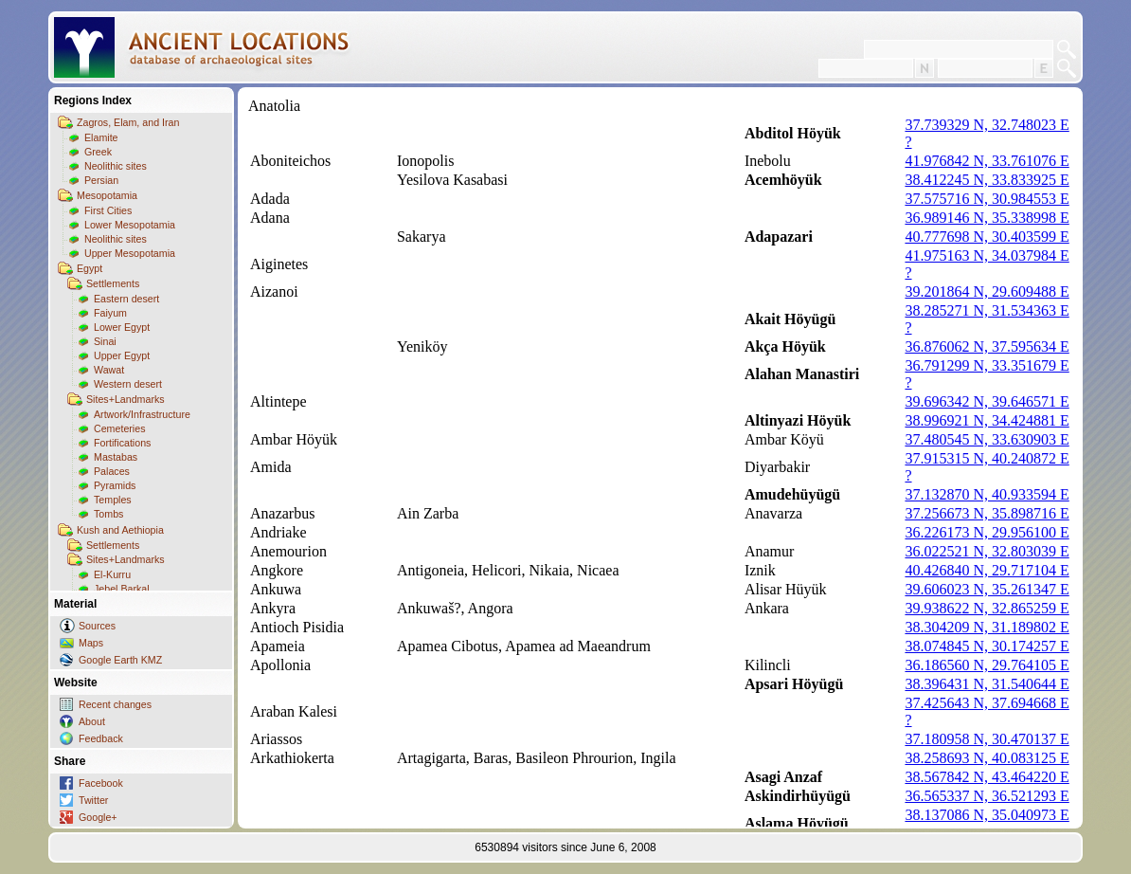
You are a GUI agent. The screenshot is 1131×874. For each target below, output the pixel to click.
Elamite (101, 137)
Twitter (93, 800)
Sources (97, 625)
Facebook (101, 783)
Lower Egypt (122, 327)
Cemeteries (119, 428)
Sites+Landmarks (125, 399)
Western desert (128, 384)
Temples (113, 499)
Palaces (112, 471)
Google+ (98, 817)
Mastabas (115, 457)
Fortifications (122, 442)
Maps (91, 642)
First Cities (108, 210)
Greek (98, 151)
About (92, 721)
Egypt (89, 268)
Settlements (112, 283)
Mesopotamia (107, 195)
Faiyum (110, 313)
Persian (101, 180)
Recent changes (115, 704)
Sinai (105, 341)
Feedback (101, 738)
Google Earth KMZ (120, 659)
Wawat (109, 369)
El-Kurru (112, 574)
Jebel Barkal (122, 588)
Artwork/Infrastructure (142, 414)
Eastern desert (126, 298)
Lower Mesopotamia (129, 224)
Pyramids (114, 485)
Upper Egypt (122, 355)
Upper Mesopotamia (129, 253)
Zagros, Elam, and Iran (128, 122)
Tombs (108, 513)
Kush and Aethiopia (120, 530)
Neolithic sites (115, 166)
